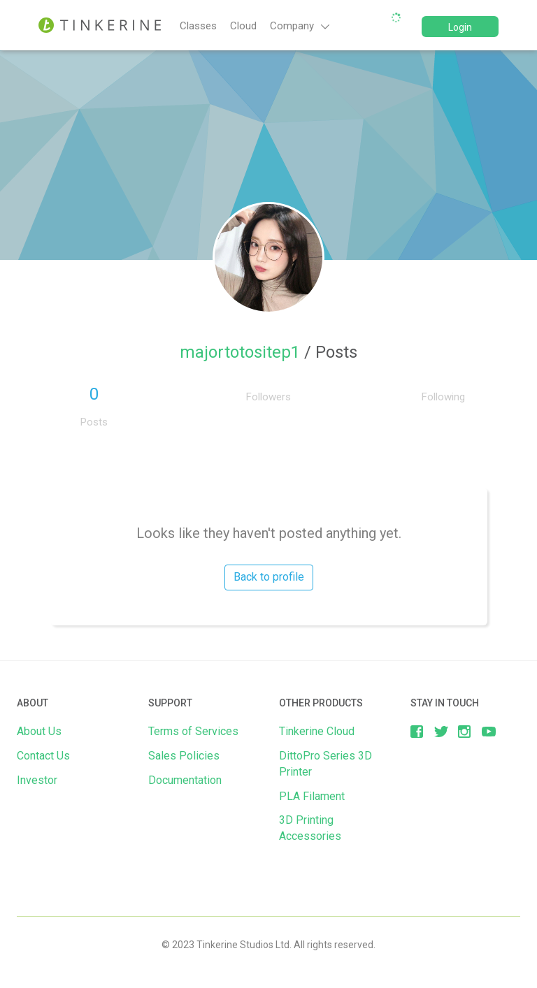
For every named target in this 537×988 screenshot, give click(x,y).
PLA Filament (312, 796)
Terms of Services (193, 731)
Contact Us (43, 755)
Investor (37, 780)
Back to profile (269, 576)
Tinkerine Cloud (317, 731)
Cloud (243, 26)
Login (460, 27)
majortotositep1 (242, 352)
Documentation (185, 780)
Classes (198, 26)
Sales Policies (184, 755)
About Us (39, 731)
